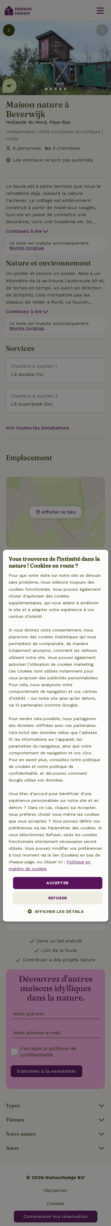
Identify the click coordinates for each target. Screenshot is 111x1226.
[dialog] (55, 736)
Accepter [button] (57, 883)
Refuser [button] (57, 898)
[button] (56, 911)
